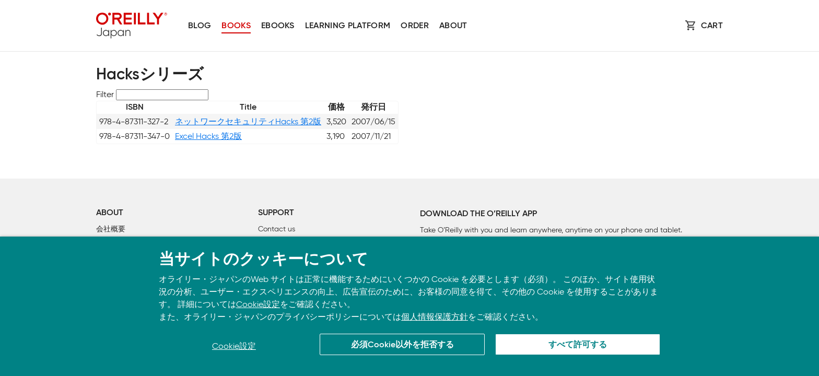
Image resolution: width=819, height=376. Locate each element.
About (453, 26)
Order (415, 26)
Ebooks (278, 26)
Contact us (276, 229)
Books (236, 26)
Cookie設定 (258, 304)
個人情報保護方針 (434, 317)
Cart (712, 26)
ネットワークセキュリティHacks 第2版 (248, 121)
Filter (105, 94)
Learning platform (347, 26)
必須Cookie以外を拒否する (402, 345)
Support (276, 213)
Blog (199, 26)
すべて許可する (577, 345)
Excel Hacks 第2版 (208, 136)
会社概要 (110, 229)
